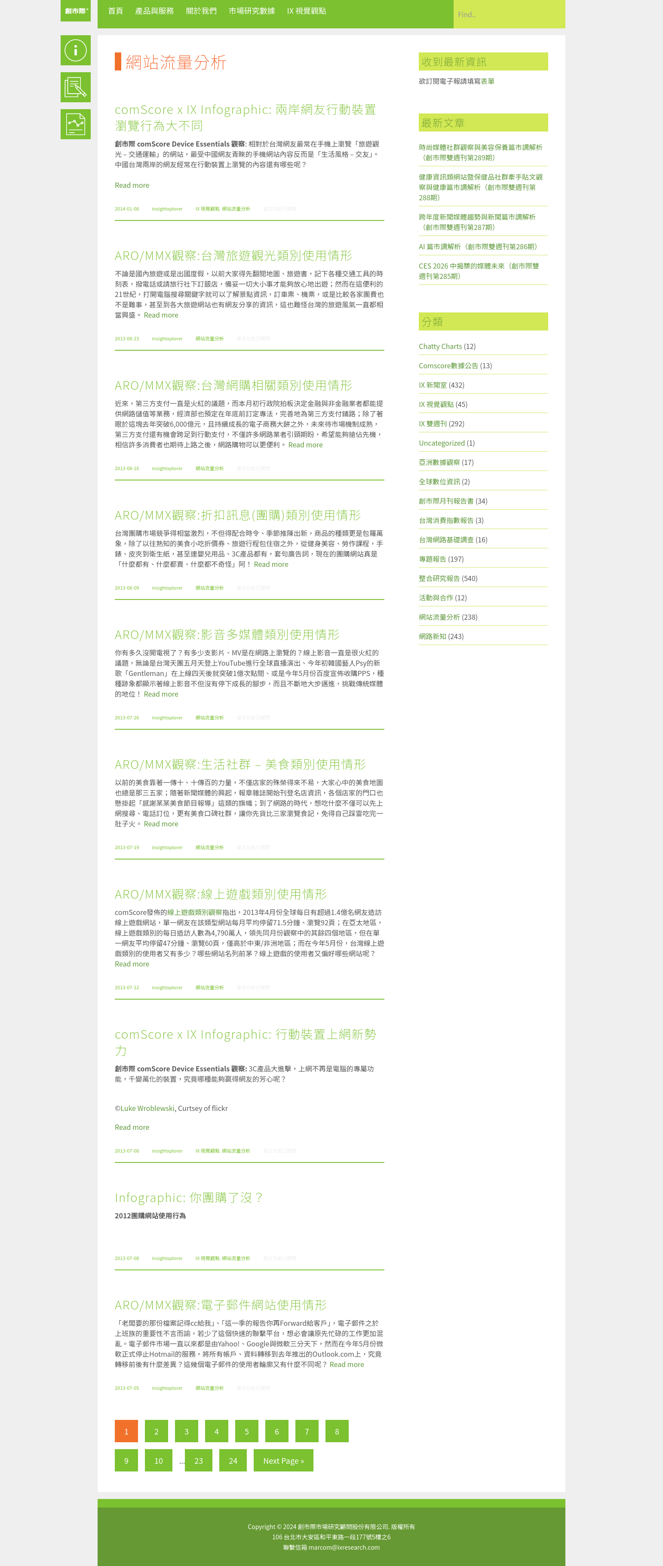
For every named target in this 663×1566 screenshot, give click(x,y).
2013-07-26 (127, 717)
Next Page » (283, 1460)
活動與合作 (436, 597)
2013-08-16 (127, 468)
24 (233, 1460)
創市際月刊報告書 (446, 500)
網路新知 (432, 636)
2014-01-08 (127, 208)
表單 (487, 81)
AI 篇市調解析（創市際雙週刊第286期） (480, 246)
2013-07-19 (127, 847)
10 (158, 1460)
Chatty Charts (440, 346)
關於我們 (201, 10)
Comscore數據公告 (449, 365)
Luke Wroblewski (147, 1108)
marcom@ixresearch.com (344, 1547)
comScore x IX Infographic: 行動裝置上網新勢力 (246, 1041)
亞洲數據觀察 (439, 462)
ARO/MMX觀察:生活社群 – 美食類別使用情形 (241, 763)
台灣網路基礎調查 (446, 539)
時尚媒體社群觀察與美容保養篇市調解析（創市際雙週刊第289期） (481, 152)
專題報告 (432, 559)
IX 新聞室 (433, 384)
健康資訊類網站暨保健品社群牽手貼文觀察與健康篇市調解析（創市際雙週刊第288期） (481, 186)
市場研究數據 (252, 10)
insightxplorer (167, 208)
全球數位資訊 (439, 481)
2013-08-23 (127, 338)
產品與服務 (154, 10)
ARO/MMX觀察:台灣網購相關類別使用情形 (234, 384)
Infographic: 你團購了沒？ (190, 1196)
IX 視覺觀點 (306, 10)
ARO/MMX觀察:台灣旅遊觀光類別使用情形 (234, 254)
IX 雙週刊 (433, 423)
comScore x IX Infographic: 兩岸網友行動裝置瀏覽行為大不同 (246, 117)
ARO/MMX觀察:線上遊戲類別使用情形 (221, 893)
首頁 (115, 10)
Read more (132, 185)
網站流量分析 (236, 208)
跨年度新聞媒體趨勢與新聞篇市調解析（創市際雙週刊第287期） (477, 221)
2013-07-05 (127, 1387)
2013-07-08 (127, 1150)
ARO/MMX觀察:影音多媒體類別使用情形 (227, 633)
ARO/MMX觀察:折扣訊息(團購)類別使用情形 (238, 514)
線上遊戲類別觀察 (194, 912)
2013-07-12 (127, 987)
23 (198, 1460)
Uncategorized (442, 442)
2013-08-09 (127, 587)
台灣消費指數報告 (446, 520)
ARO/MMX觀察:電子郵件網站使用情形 (221, 1304)
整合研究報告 (439, 578)
